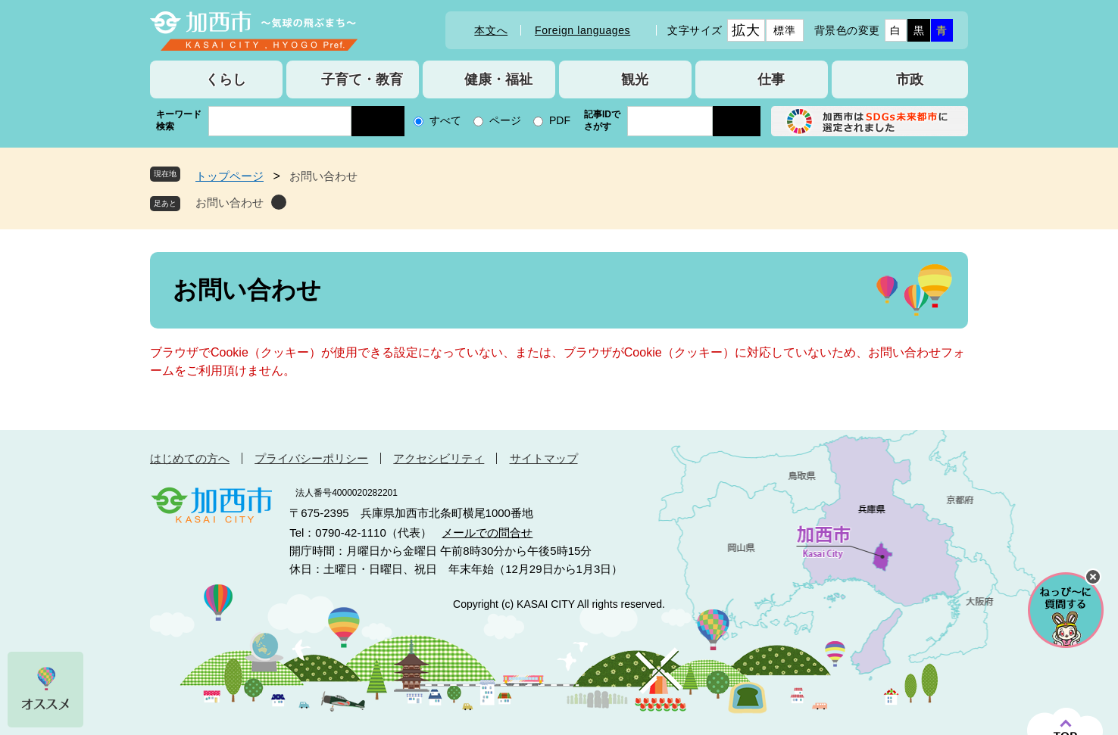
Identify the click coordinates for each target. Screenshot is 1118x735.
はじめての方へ (190, 458)
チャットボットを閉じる (1093, 576)
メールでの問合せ (487, 532)
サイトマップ (544, 458)
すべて (445, 120)
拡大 (746, 30)
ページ (505, 120)
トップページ (229, 176)
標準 (784, 30)
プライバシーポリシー (311, 458)
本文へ (490, 30)
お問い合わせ (229, 202)
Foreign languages (582, 30)
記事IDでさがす (602, 120)
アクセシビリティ (438, 458)
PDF (559, 120)
